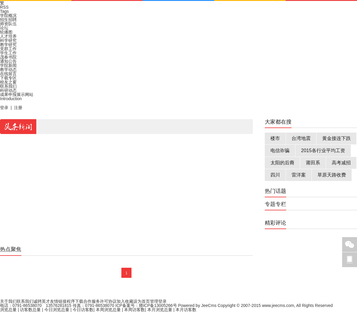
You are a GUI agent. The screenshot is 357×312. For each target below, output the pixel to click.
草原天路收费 (331, 174)
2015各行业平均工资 (323, 150)
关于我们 (8, 301)
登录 (4, 107)
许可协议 (108, 301)
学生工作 (8, 53)
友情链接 (58, 301)
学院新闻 (8, 65)
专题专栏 (275, 204)
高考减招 (341, 162)
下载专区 (8, 77)
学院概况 (8, 15)
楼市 (275, 138)
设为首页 (141, 301)
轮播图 (6, 32)
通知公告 (8, 61)
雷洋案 (299, 174)
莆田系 (313, 162)
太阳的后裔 (282, 162)
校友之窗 (8, 82)
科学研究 (8, 40)
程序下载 (75, 301)
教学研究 (8, 44)
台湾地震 (301, 138)
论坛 (4, 28)
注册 (18, 107)
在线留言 (8, 73)
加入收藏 (125, 301)
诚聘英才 (41, 301)
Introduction (11, 98)
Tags (4, 11)
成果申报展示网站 (16, 94)
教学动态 (8, 69)
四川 (275, 174)
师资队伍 (8, 23)
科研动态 (8, 90)
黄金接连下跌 (336, 138)
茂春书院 (8, 57)
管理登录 (158, 301)
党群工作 (8, 48)
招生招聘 (8, 19)
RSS (4, 7)
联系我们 (8, 86)
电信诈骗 (279, 150)
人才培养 (8, 36)
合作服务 (91, 301)
